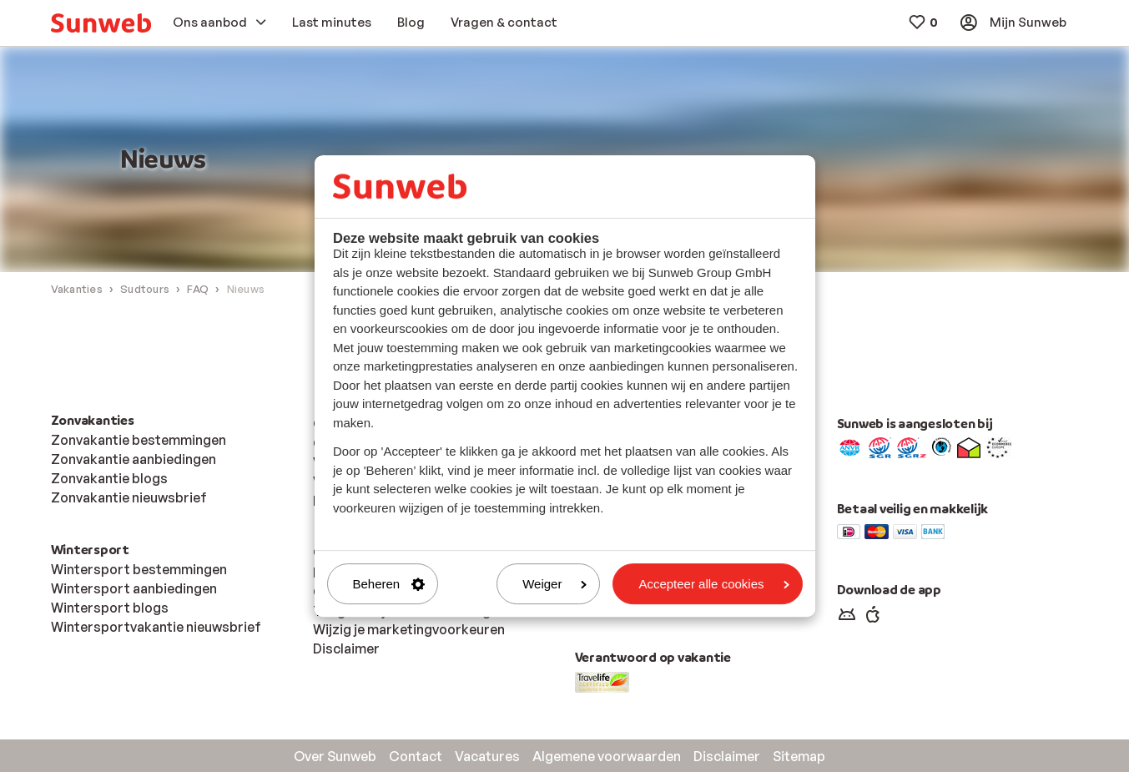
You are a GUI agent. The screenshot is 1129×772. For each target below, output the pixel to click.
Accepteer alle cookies (713, 584)
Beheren (389, 584)
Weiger (554, 584)
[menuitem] (101, 23)
